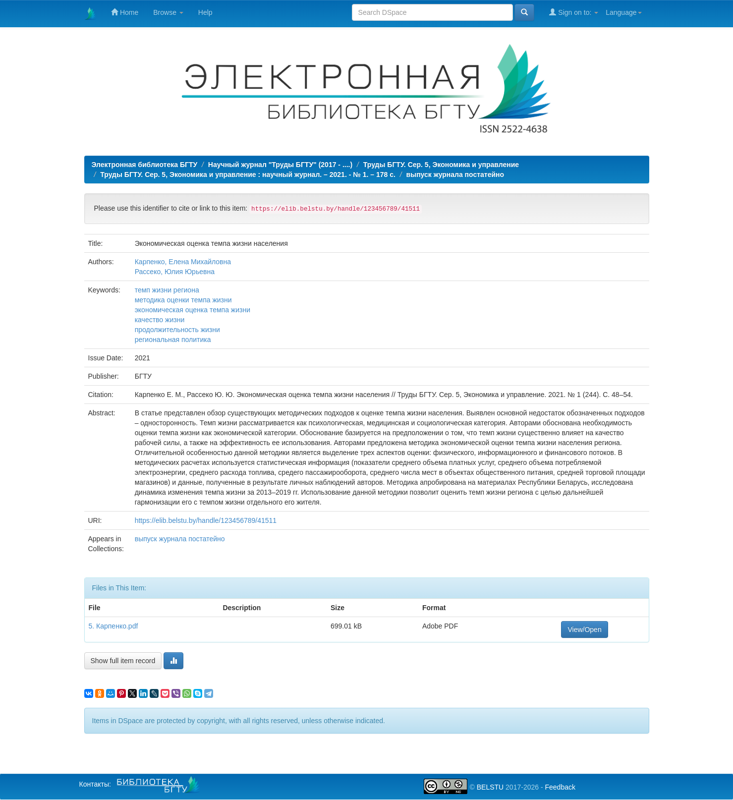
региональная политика (173, 339)
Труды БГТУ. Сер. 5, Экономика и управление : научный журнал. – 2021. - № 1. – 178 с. (247, 174)
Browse (168, 12)
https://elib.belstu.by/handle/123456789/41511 (206, 520)
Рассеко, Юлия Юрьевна (175, 272)
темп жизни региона (167, 290)
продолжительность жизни (177, 330)
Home (124, 12)
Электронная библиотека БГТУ (145, 165)
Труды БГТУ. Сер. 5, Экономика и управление (441, 165)
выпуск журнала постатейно (455, 174)
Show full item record (123, 661)
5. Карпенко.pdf (113, 626)
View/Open (584, 629)
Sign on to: (573, 12)
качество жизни (160, 320)
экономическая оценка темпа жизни (192, 310)
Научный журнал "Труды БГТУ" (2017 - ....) (280, 165)
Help (205, 12)
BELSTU (490, 787)
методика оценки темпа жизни (183, 300)
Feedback (560, 787)
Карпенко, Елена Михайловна (183, 262)
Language (623, 12)
